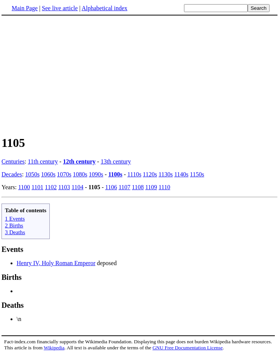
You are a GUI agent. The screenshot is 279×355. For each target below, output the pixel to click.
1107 (124, 187)
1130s (166, 174)
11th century (43, 161)
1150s (197, 174)
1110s (134, 174)
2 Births (14, 225)
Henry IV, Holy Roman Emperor (56, 263)
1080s (80, 174)
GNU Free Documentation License (187, 347)
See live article (60, 8)
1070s (64, 174)
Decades (12, 174)
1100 (24, 187)
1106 (111, 187)
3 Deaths (15, 232)
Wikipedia (54, 347)
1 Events (15, 218)
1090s (96, 174)
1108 (138, 187)
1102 (51, 187)
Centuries (13, 161)
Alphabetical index (104, 8)
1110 (164, 187)
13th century (116, 161)
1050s (32, 174)
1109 (151, 187)
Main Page (25, 8)
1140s (181, 174)
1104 (77, 187)
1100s (115, 174)
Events (12, 249)
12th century (79, 161)
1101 (37, 187)
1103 (64, 187)
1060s (48, 174)
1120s (150, 174)
